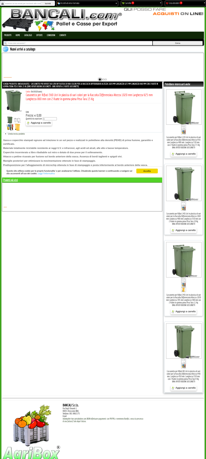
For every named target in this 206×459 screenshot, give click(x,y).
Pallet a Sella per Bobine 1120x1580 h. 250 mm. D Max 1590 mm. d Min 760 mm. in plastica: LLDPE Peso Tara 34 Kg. (137, 71)
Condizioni (51, 35)
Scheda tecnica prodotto (16, 133)
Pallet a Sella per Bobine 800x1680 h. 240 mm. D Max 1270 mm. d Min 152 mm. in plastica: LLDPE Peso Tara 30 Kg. (45, 71)
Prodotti (7, 35)
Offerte (39, 35)
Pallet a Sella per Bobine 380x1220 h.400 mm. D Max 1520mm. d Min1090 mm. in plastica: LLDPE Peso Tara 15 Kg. (183, 71)
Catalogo (28, 35)
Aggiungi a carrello (39, 123)
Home (18, 35)
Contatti (62, 35)
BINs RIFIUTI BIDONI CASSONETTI (183, 147)
